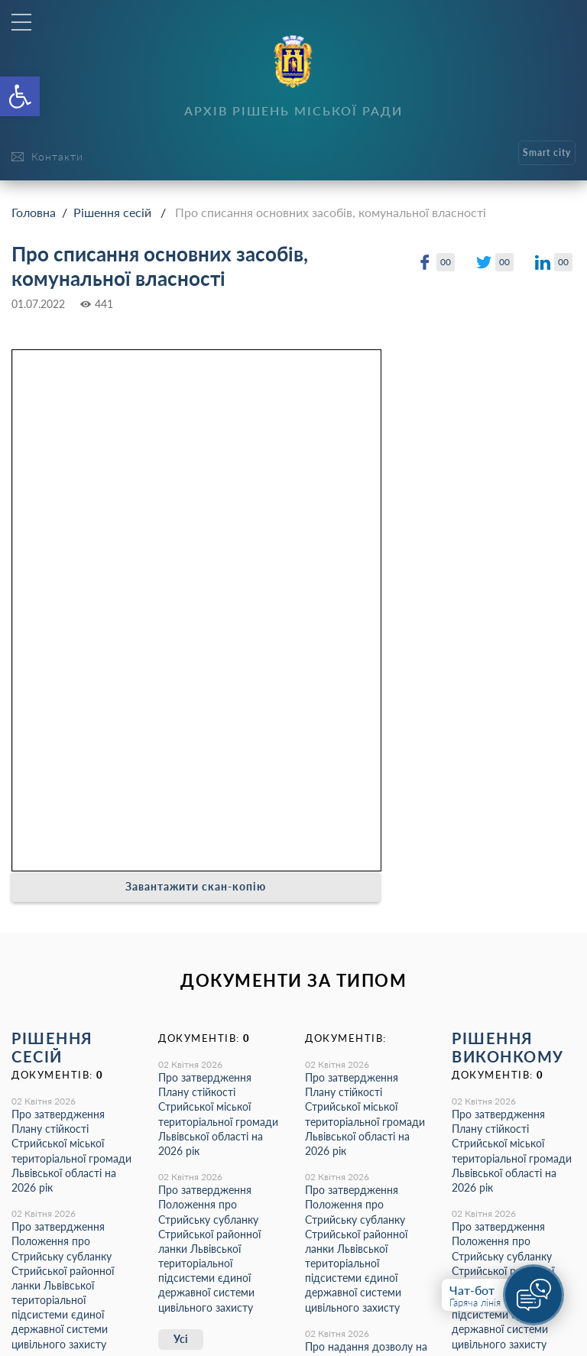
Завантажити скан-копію (195, 886)
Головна (33, 212)
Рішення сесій (112, 212)
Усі (181, 1338)
